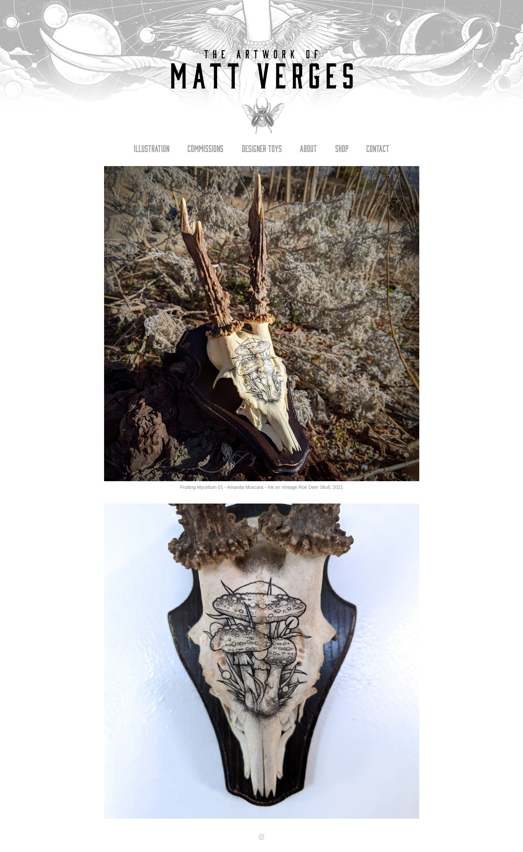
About (308, 148)
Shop (341, 148)
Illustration (151, 148)
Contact (377, 148)
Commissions (205, 148)
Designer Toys (262, 148)
